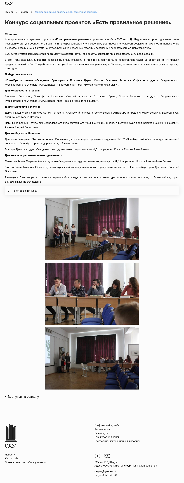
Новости (23, 12)
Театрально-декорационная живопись (117, 441)
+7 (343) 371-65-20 (105, 475)
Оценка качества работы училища (25, 462)
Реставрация (102, 429)
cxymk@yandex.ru (105, 471)
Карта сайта (12, 458)
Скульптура (101, 433)
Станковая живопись (107, 437)
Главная (9, 12)
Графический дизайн (107, 425)
